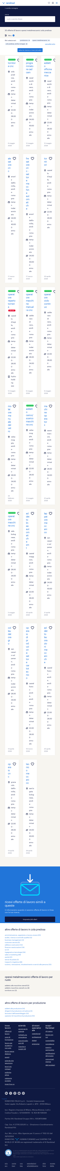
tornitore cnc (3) (11, 990)
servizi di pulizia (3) (12, 959)
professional (36, 1037)
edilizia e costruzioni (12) (14, 945)
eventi (7, 1057)
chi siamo (49, 1031)
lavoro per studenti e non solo (8, 1045)
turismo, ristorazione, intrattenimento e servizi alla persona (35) (28, 964)
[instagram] (23, 1093)
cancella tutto (50, 44)
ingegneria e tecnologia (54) (15, 952)
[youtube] (19, 1093)
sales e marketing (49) (13, 955)
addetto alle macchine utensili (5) (17, 985)
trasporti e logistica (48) (13, 962)
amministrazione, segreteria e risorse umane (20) (23, 935)
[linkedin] (6, 1093)
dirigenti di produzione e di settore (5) (18, 1011)
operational (36, 1034)
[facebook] (14, 1093)
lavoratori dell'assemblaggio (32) (17, 1013)
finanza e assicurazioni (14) (14, 947)
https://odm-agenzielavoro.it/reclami (23, 1156)
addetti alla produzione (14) (15, 1008)
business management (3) (14, 940)
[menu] (56, 3)
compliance (50, 1044)
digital (34, 1040)
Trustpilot (4, 1098)
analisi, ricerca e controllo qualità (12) (18, 937)
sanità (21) (8, 957)
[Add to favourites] (19, 60)
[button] (29, 40)
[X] (10, 1093)
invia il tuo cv (9, 1084)
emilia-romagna (12, 8)
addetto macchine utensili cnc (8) (17, 988)
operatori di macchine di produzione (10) (20, 1016)
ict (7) (7, 950)
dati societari (50, 1065)
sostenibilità (50, 1040)
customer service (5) (12, 942)
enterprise (35, 1044)
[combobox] (30, 19)
